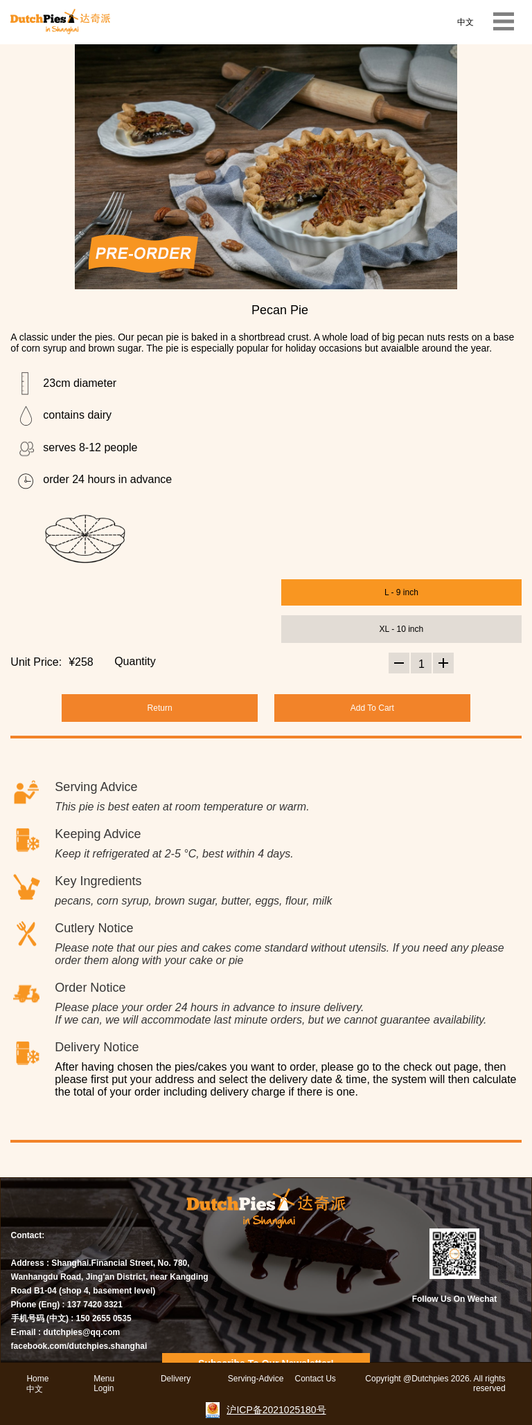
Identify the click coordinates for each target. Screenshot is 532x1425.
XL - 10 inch (402, 629)
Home (37, 1378)
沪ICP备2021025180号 (276, 1409)
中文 (465, 22)
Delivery (175, 1378)
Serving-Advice (256, 1378)
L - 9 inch (401, 592)
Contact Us (314, 1378)
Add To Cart (372, 708)
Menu (104, 1378)
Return (160, 708)
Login (104, 1388)
